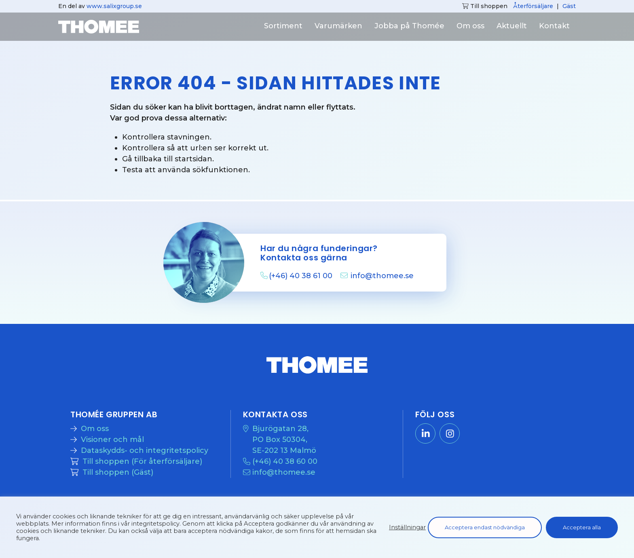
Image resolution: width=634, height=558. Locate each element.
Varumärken (338, 25)
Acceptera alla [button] (582, 527)
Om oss (470, 25)
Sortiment (283, 25)
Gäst (569, 6)
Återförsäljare (533, 6)
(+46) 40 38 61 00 (301, 275)
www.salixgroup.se (114, 6)
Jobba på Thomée (409, 25)
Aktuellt (512, 25)
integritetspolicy (155, 523)
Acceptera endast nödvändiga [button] (485, 527)
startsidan (193, 158)
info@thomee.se (382, 275)
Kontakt (554, 25)
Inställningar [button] (407, 527)
